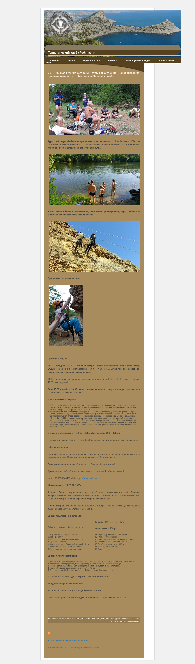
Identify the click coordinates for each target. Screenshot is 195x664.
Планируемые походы (138, 60)
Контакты (113, 60)
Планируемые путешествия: (121, 619)
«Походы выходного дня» (99, 619)
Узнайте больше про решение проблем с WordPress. (74, 647)
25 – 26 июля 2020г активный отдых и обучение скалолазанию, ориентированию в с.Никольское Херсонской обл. (94, 74)
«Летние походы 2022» (79, 619)
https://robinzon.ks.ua (87, 478)
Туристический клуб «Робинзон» (71, 52)
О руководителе (91, 60)
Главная (54, 60)
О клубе (71, 60)
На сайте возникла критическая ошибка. (68, 640)
